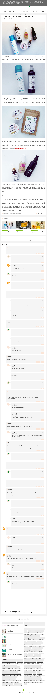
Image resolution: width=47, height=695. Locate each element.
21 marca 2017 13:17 (14, 375)
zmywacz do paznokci (18, 685)
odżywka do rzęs (13, 678)
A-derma (36, 630)
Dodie (39, 644)
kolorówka (18, 666)
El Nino (25, 647)
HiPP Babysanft (26, 654)
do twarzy (7, 664)
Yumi (41, 680)
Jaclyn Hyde (8, 639)
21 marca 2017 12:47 (14, 275)
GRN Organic (40, 649)
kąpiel (19, 673)
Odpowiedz (38, 253)
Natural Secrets (38, 666)
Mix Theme (29, 692)
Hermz (40, 652)
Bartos (43, 637)
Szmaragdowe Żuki (27, 676)
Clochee (34, 640)
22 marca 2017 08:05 (14, 433)
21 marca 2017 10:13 (14, 266)
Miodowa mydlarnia (40, 661)
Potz (29, 671)
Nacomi (33, 664)
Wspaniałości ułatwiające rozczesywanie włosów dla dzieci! (15, 645)
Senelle (41, 673)
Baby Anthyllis (33, 635)
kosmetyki (12, 213)
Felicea (25, 649)
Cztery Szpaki (34, 642)
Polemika (25, 671)
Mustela (30, 664)
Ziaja (43, 680)
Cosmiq (25, 642)
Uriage (34, 678)
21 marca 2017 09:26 (9, 293)
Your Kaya (37, 680)
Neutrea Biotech (26, 668)
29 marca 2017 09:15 (14, 502)
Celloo (31, 640)
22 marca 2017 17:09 (14, 455)
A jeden (33, 630)
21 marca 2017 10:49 (9, 357)
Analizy (10, 11)
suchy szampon (19, 683)
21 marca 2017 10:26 (9, 322)
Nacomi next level (38, 664)
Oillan (34, 668)
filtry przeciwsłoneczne (5, 666)
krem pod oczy (12, 673)
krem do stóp (10, 671)
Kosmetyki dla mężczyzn (6, 661)
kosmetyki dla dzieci (10, 668)
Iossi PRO (25, 656)
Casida (28, 640)
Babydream (26, 637)
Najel (33, 666)
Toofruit (39, 676)
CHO (25, 640)
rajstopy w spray (5, 683)
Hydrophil (31, 654)
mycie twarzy (4, 676)
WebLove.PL (39, 692)
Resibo (31, 673)
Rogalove (34, 673)
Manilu (36, 659)
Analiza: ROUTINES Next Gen (11, 634)
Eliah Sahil (29, 647)
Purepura (38, 671)
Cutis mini (29, 642)
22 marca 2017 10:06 (14, 414)
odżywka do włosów (5, 680)
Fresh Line (31, 649)
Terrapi (32, 676)
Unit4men (30, 678)
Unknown (14, 265)
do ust (11, 664)
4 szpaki (25, 630)
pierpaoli (25, 683)
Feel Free (41, 647)
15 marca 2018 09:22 (14, 565)
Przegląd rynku (17, 11)
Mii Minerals (31, 661)
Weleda (25, 680)
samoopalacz (11, 683)
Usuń (42, 253)
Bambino (30, 637)
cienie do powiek (19, 661)
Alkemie (25, 632)
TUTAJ (20, 210)
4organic (29, 630)
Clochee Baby (39, 640)
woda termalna (11, 685)
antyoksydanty (6, 213)
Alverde (41, 632)
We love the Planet (39, 678)
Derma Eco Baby (34, 644)
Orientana (41, 668)
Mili (8, 573)
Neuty (31, 668)
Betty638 (9, 555)
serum (15, 683)
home (5, 11)
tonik (7, 685)
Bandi (33, 637)
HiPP (43, 652)
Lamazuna (39, 656)
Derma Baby (29, 644)
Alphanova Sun (34, 632)
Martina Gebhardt (41, 659)
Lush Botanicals (26, 659)
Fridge (35, 649)
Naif (31, 666)
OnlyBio (37, 668)
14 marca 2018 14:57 (9, 556)
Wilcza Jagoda (30, 680)
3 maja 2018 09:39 (14, 284)
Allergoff (29, 632)
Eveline (33, 647)
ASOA (42, 630)
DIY (36, 11)
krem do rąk (4, 671)
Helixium (25, 652)
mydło (8, 676)
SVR (37, 673)
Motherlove (26, 664)
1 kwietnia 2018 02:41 (9, 574)
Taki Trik (41, 11)
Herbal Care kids (35, 652)
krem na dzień (15, 671)
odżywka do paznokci (5, 678)
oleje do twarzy (12, 680)
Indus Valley (36, 654)
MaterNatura (26, 661)
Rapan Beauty (26, 673)
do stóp (3, 664)
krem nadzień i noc (5, 673)
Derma (25, 644)
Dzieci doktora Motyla (10, 649)
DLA (37, 642)
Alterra (38, 632)
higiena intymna (12, 666)
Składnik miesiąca (18, 213)
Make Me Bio (32, 659)
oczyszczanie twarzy (14, 676)
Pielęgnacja (25, 11)
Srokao (14, 256)
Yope (34, 680)
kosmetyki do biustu (17, 668)
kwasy (16, 673)
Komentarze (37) (9, 18)
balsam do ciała (13, 661)
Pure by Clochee (33, 671)
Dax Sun (41, 642)
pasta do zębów (18, 680)
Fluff (28, 649)
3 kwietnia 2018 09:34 (14, 583)
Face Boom (37, 647)
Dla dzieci (32, 11)
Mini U (35, 661)
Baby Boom (38, 635)
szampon (3, 685)
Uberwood (25, 678)
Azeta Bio (25, 635)
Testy (26, 14)
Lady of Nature (34, 656)
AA (39, 630)
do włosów (15, 664)
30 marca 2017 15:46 (14, 519)
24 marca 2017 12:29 (9, 464)
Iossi (39, 654)
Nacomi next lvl (26, 666)
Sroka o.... (17, 692)
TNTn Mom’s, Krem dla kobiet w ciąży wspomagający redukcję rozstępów (15, 630)
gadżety (21, 14)
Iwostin (30, 656)
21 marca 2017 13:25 (14, 348)
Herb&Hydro (30, 652)
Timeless (35, 676)
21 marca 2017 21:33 (9, 424)
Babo (29, 635)
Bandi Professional (38, 637)
